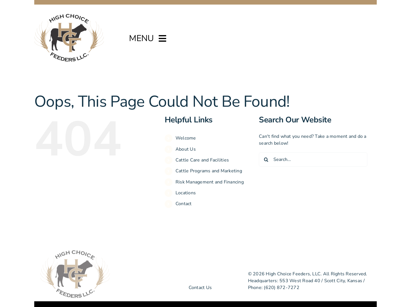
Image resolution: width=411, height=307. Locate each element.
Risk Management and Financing (210, 182)
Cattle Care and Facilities (202, 160)
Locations (186, 193)
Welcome (186, 138)
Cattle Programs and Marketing (209, 171)
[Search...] (313, 159)
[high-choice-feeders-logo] (69, 16)
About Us (186, 149)
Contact (184, 204)
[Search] (266, 159)
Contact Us (200, 287)
